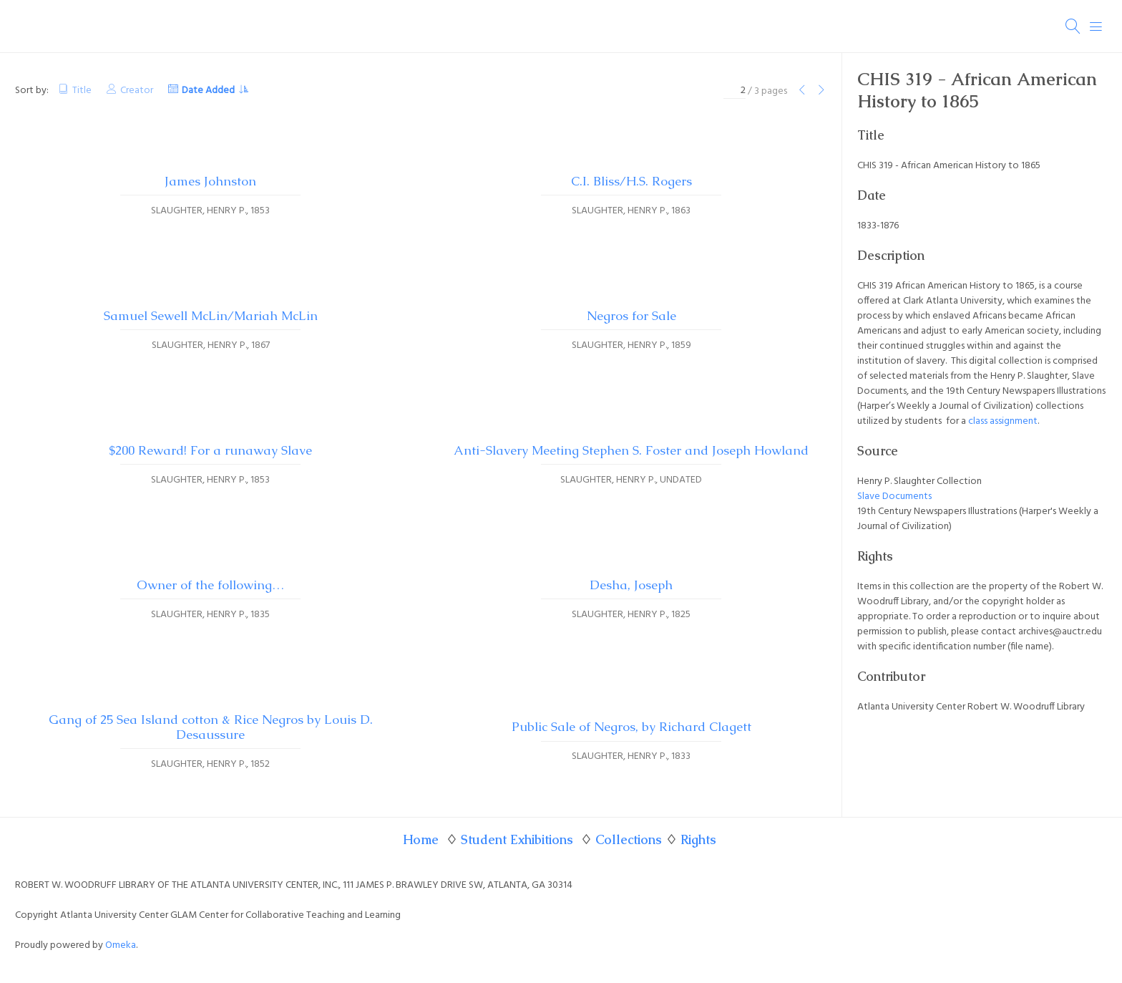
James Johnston (210, 181)
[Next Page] (821, 91)
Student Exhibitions (517, 840)
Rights (698, 840)
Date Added (208, 90)
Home (421, 840)
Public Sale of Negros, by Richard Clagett (631, 727)
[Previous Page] (802, 91)
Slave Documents (894, 496)
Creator (136, 90)
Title (82, 90)
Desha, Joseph (631, 585)
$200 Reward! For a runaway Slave (210, 450)
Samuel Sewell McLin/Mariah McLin (211, 316)
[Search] (1073, 26)
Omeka (120, 945)
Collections (628, 840)
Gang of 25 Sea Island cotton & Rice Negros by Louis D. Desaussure (211, 727)
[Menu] (1096, 26)
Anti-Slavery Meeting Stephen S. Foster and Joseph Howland (631, 450)
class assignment (1003, 421)
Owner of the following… (210, 585)
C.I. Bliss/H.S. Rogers (631, 181)
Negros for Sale (631, 316)
